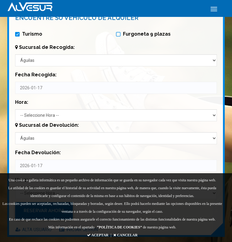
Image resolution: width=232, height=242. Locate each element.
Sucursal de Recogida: (45, 47)
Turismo (28, 34)
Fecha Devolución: (38, 152)
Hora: (21, 102)
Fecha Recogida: (35, 75)
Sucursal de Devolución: (47, 125)
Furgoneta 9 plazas (143, 34)
